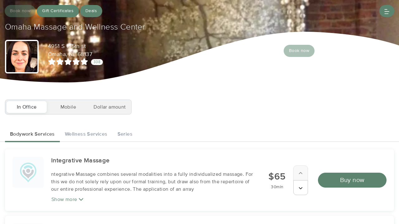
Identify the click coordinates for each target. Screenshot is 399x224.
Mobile (68, 107)
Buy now (352, 180)
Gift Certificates (58, 11)
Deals (91, 11)
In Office (27, 107)
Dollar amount (110, 107)
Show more (67, 199)
